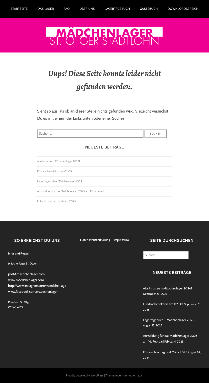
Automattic (135, 375)
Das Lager (46, 9)
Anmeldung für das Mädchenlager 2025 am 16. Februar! (70, 191)
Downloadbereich (183, 9)
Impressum (121, 240)
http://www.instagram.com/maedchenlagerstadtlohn (44, 286)
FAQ (67, 9)
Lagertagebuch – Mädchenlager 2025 (59, 181)
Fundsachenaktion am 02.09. (54, 171)
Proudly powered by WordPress (84, 375)
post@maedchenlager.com (26, 274)
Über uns (87, 9)
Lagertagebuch (117, 9)
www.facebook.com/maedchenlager (33, 292)
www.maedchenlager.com (26, 280)
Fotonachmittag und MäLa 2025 (56, 201)
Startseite (19, 9)
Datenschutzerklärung (95, 240)
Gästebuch (149, 9)
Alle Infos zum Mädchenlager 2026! (58, 161)
